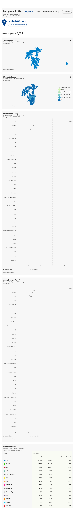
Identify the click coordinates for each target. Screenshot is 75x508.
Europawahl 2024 (12, 11)
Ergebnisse (29, 12)
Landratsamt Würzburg (51, 12)
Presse (38, 12)
